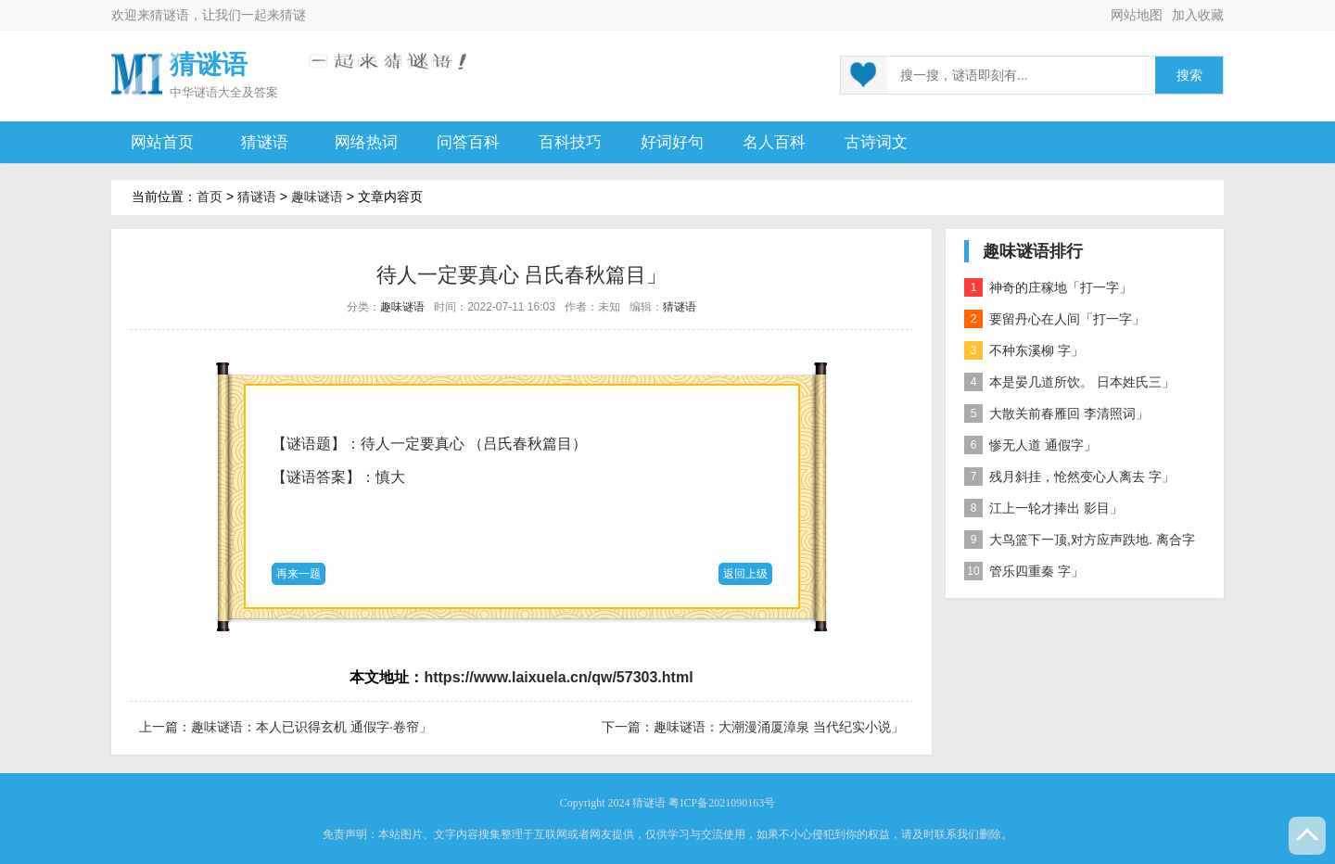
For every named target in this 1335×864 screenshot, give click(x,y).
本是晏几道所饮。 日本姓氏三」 (1069, 382)
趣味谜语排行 (1033, 251)
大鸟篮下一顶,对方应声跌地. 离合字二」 (1079, 542)
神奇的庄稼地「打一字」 (1048, 287)
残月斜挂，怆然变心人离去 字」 (1069, 476)
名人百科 (774, 142)
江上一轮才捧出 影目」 (1043, 508)
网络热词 (366, 142)
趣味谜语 (317, 196)
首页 (209, 196)
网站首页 (162, 142)
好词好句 (672, 142)
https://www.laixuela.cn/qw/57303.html (558, 677)
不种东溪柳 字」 (1024, 350)
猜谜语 (169, 14)
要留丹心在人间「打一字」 (1054, 319)
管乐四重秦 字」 (1024, 571)
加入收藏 (1198, 14)
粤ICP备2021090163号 (721, 802)
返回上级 (745, 573)
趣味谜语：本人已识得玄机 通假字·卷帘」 (311, 726)
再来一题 (298, 573)
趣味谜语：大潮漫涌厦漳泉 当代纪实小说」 (779, 726)
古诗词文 (876, 142)
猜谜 (293, 14)
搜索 (1189, 76)
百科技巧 (570, 142)
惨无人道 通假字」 (1030, 445)
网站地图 (1137, 14)
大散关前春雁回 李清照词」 (1056, 413)
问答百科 (468, 142)
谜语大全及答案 (236, 92)
